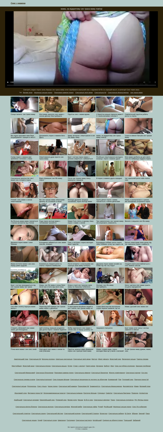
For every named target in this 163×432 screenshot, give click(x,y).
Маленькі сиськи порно (43, 92)
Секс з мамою (18, 3)
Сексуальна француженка (118, 92)
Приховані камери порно (63, 92)
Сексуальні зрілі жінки (84, 92)
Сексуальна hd (100, 92)
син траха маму (136, 92)
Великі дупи (27, 92)
